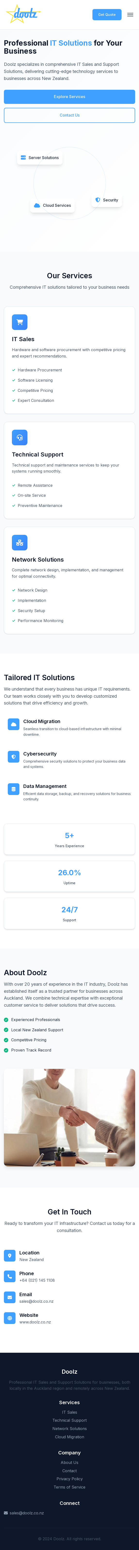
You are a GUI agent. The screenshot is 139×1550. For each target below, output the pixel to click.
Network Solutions (69, 1428)
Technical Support (69, 1420)
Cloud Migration (69, 1436)
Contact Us (70, 115)
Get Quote (107, 14)
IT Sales (69, 1412)
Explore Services (69, 96)
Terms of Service (69, 1487)
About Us (69, 1462)
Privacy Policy (70, 1478)
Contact (69, 1470)
